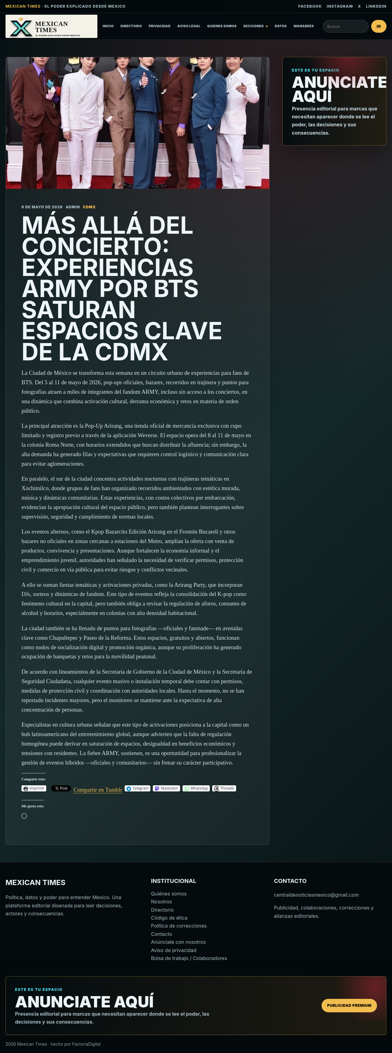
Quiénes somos (169, 894)
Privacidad (160, 26)
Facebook (310, 6)
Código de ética (169, 918)
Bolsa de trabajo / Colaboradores (189, 958)
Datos (281, 26)
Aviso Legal (189, 26)
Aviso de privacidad (173, 950)
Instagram (340, 6)
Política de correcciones (179, 926)
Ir (379, 26)
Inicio (108, 26)
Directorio (131, 26)
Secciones (253, 26)
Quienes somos (222, 26)
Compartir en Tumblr (98, 789)
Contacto (161, 934)
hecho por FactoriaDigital (76, 1044)
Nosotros (161, 902)
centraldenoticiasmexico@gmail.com (316, 895)
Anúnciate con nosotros (178, 942)
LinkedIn (376, 6)
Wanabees (303, 26)
